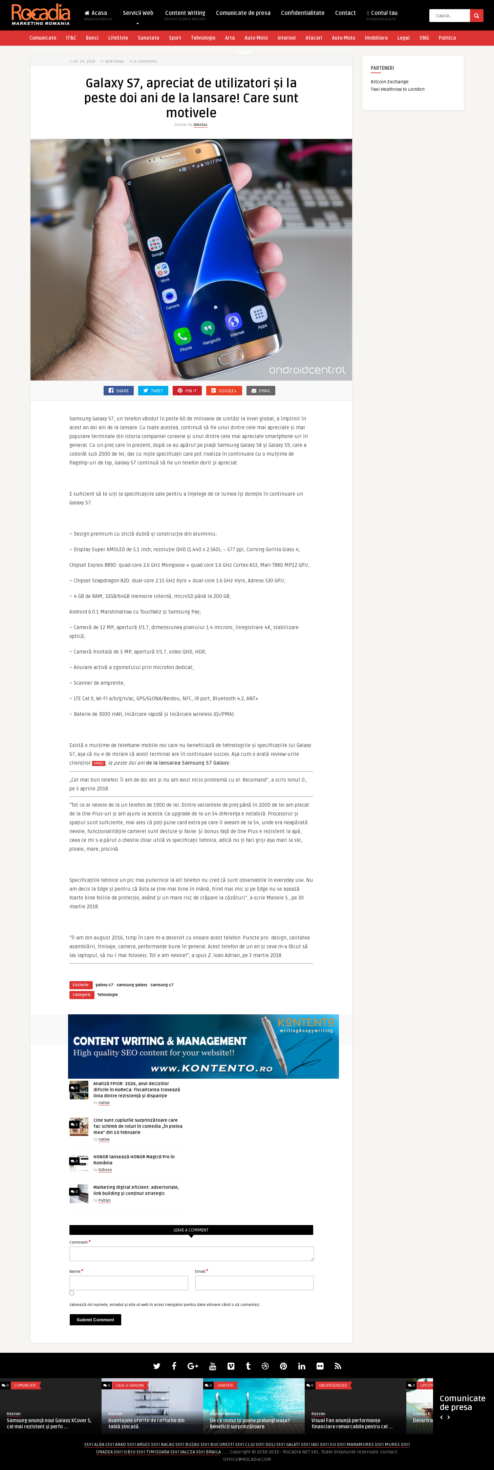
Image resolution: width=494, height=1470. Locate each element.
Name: (76, 1271)
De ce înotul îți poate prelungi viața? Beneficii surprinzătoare (250, 1424)
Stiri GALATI (288, 1444)
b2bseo (105, 1170)
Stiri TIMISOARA (152, 1452)
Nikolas (201, 124)
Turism (243, 52)
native (104, 1103)
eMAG (99, 763)
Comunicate (42, 38)
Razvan (14, 1414)
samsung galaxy (132, 985)
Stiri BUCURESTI (217, 1444)
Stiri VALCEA (182, 1452)
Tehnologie (203, 38)
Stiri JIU (328, 1444)
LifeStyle (118, 38)
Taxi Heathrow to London (398, 89)
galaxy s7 (104, 985)
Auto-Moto (256, 38)
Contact (345, 13)
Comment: (80, 1242)
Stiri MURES (387, 1444)
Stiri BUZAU (187, 1444)
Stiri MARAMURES (355, 1444)
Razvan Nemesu (225, 1414)
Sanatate (148, 38)
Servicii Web (138, 15)
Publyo (105, 1200)
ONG (424, 38)
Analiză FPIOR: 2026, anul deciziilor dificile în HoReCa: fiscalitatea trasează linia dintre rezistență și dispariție (136, 1090)
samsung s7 (162, 985)
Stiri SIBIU (124, 1452)
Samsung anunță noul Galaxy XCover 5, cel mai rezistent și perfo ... (49, 1424)
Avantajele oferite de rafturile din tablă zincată (146, 1424)
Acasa (98, 18)
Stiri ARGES (138, 1444)
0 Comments (145, 61)
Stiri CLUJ (245, 1444)
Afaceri (314, 38)
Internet (287, 38)
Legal (404, 38)
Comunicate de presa (243, 13)
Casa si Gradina (130, 1385)
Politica (447, 38)
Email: (201, 1271)
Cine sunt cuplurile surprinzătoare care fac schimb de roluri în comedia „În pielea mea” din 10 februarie (137, 1126)
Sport (175, 38)
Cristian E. (422, 1414)
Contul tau (382, 18)
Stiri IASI (310, 1444)
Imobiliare (376, 38)
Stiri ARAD (115, 1444)
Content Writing (185, 18)
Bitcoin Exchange (390, 82)
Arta (230, 38)
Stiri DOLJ (265, 1444)
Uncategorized (333, 1385)
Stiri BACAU (162, 1444)
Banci (92, 38)
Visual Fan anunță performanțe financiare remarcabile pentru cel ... (352, 1424)
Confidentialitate (303, 13)
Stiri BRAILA (208, 1452)
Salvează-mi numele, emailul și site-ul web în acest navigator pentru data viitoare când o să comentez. (164, 1305)
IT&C (71, 38)
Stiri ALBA (94, 1444)
